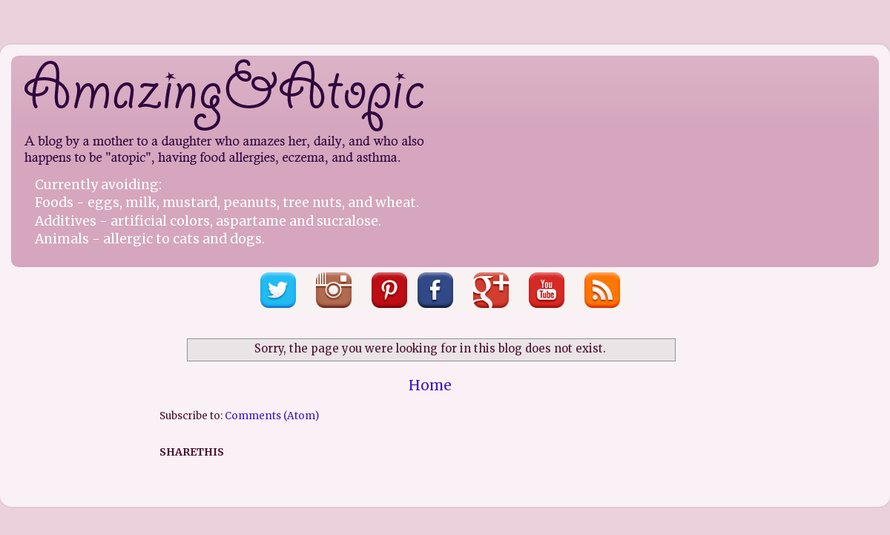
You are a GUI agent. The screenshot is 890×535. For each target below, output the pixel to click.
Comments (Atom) (272, 416)
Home (430, 385)
